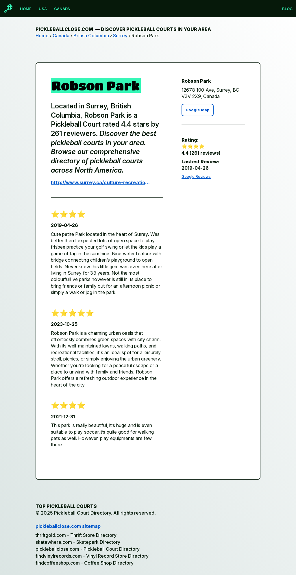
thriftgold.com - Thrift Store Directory (76, 535)
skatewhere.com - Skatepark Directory (78, 542)
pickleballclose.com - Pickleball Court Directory (88, 549)
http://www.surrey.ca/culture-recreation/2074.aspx (101, 182)
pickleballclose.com (123, 29)
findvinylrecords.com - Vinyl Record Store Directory (92, 556)
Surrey (120, 35)
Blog (287, 8)
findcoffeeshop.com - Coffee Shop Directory (85, 563)
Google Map (198, 110)
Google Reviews (196, 176)
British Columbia (91, 35)
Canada (62, 8)
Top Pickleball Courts (66, 506)
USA (43, 8)
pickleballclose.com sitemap (68, 526)
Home (26, 8)
